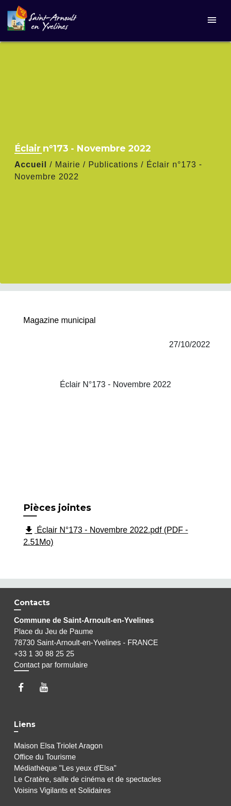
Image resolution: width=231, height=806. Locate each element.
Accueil (30, 164)
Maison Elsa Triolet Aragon (58, 746)
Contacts (32, 602)
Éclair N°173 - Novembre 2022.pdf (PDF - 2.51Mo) (105, 536)
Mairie (67, 164)
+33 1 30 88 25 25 (44, 654)
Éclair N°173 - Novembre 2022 (115, 384)
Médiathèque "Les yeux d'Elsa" (65, 768)
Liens (24, 724)
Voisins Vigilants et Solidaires (62, 790)
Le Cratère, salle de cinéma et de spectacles (87, 779)
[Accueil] (42, 20)
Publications (113, 164)
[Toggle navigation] (212, 20)
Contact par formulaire (51, 665)
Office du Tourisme (45, 757)
